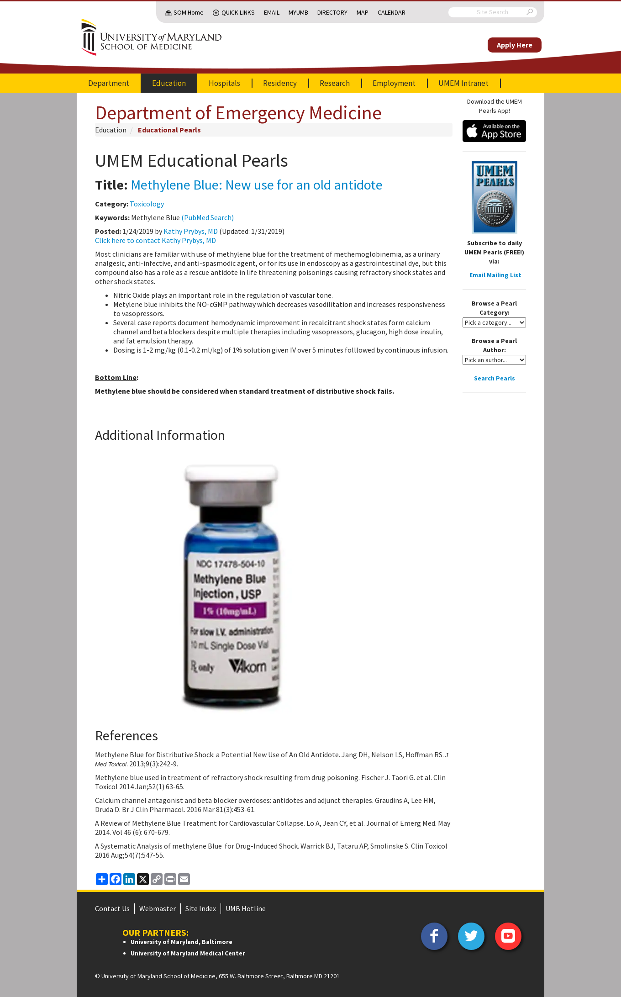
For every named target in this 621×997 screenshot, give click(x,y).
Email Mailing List (495, 275)
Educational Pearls (169, 129)
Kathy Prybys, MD (190, 231)
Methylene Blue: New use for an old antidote (257, 184)
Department (108, 83)
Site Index (200, 908)
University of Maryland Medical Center (188, 953)
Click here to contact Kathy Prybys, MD (155, 240)
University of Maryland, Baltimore (181, 942)
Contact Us (112, 908)
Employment (394, 83)
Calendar (391, 12)
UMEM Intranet (463, 83)
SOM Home (189, 12)
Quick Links (238, 12)
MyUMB (298, 12)
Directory (332, 12)
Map (362, 12)
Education (169, 83)
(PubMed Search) (207, 217)
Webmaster (157, 908)
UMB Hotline (246, 908)
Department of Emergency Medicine (238, 112)
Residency (280, 83)
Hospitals (224, 83)
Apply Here (514, 44)
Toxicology (147, 203)
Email (271, 12)
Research (335, 83)
